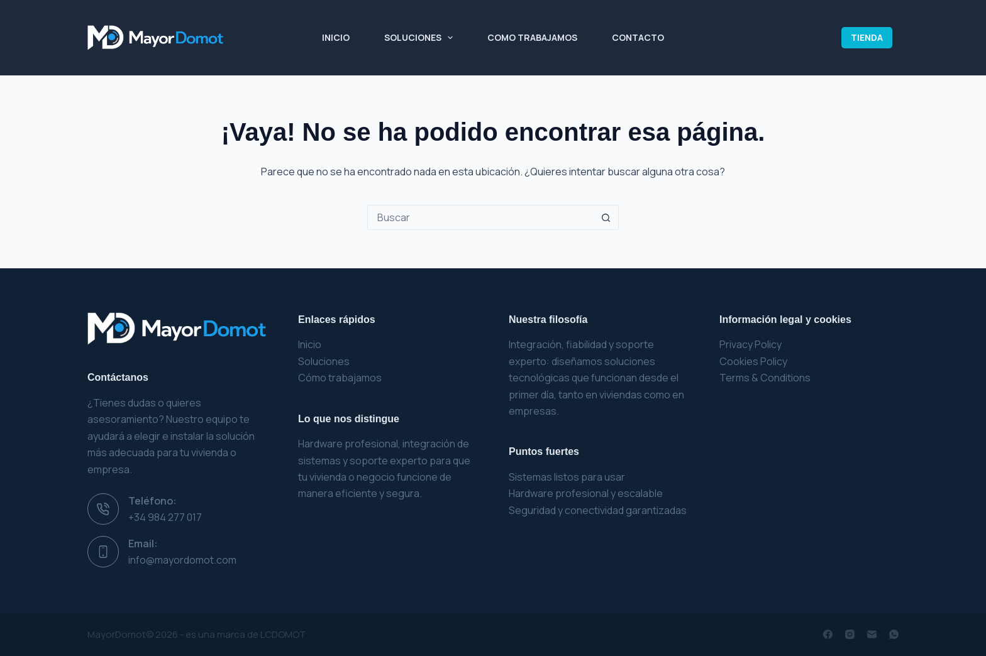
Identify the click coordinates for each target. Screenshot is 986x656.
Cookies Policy (753, 361)
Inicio (336, 37)
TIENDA (867, 37)
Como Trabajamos (532, 37)
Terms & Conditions (765, 378)
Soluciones (421, 37)
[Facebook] (828, 634)
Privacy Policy (750, 344)
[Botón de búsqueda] (605, 217)
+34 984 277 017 (165, 517)
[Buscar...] (480, 217)
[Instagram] (850, 634)
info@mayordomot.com (182, 560)
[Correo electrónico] (872, 634)
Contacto (638, 37)
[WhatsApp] (894, 634)
